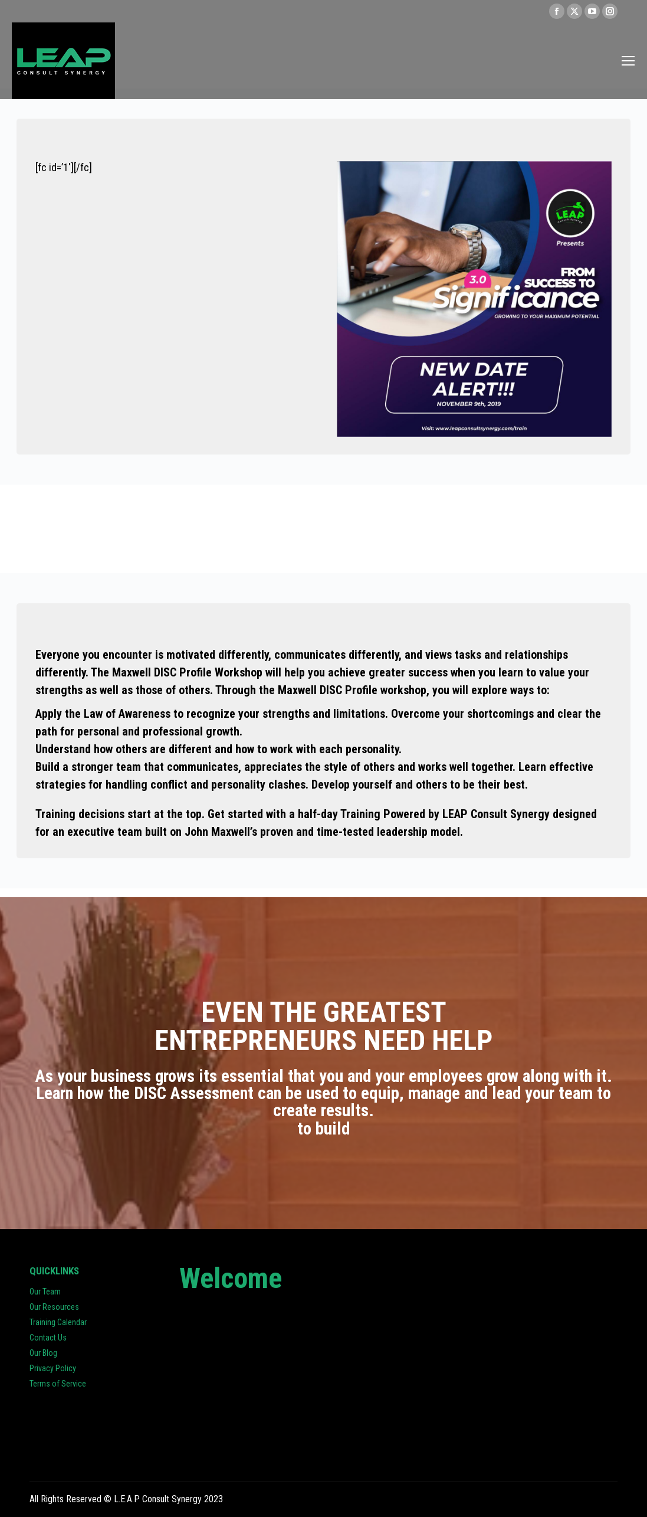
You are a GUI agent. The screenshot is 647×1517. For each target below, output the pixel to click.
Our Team (45, 1291)
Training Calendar (58, 1322)
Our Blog (43, 1353)
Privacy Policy (52, 1368)
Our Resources (54, 1307)
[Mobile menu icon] (628, 61)
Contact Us (48, 1337)
